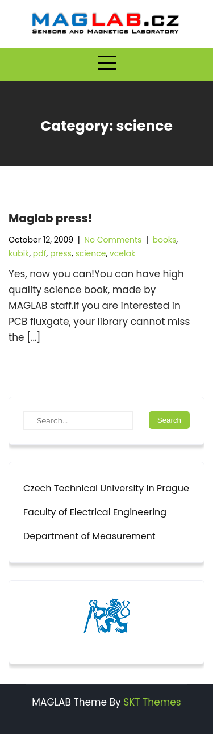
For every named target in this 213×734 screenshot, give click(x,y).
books (164, 239)
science (90, 253)
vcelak (122, 253)
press (61, 253)
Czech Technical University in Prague (106, 488)
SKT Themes (152, 702)
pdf (40, 253)
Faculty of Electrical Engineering (94, 512)
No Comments (112, 239)
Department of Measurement (89, 536)
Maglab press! (50, 218)
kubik (19, 253)
